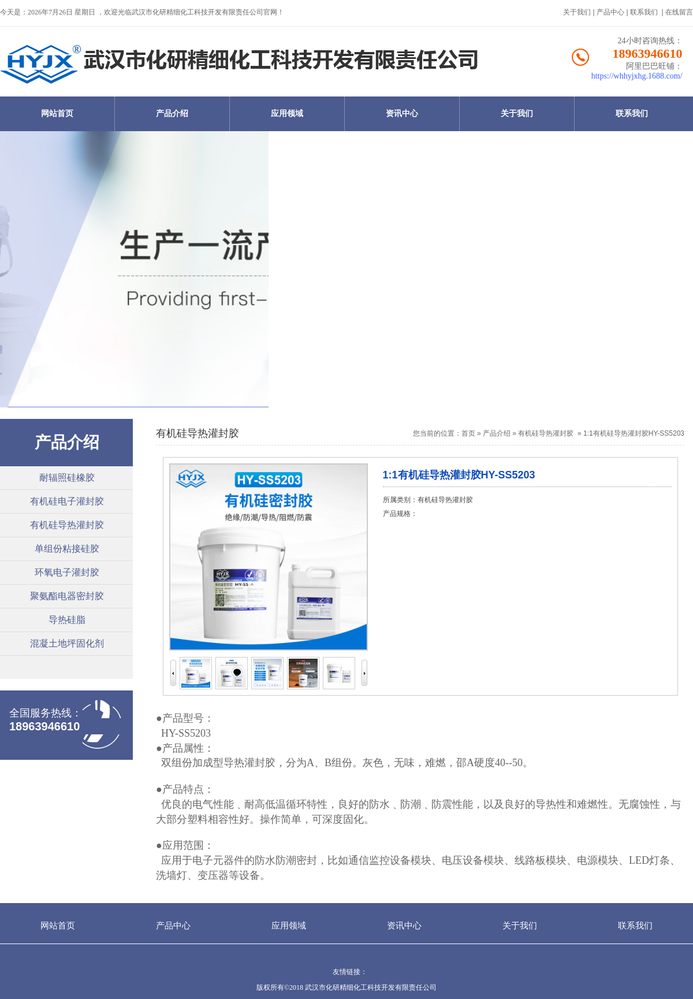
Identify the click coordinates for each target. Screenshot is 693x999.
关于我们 (577, 12)
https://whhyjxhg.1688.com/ (637, 76)
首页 (468, 433)
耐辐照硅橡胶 (67, 477)
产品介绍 (172, 113)
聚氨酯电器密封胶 (67, 596)
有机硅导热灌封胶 (67, 525)
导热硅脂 (67, 620)
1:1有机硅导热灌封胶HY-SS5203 (633, 433)
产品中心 (610, 12)
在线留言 (679, 12)
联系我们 (644, 12)
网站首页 (57, 113)
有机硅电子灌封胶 (67, 501)
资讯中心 (402, 113)
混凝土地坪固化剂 (67, 643)
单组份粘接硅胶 (67, 549)
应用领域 (287, 113)
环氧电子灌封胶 (67, 572)
